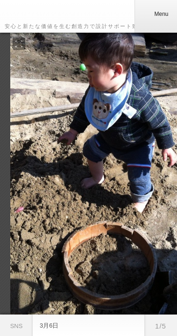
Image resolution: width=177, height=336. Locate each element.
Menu (155, 14)
